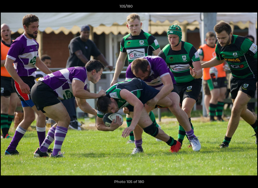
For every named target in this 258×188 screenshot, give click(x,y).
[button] (236, 7)
